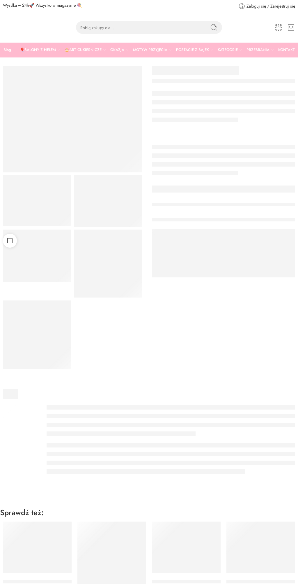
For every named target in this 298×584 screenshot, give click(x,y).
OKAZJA (117, 50)
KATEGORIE (228, 50)
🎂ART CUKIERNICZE (83, 50)
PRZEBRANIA (257, 50)
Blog (7, 50)
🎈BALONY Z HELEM (38, 50)
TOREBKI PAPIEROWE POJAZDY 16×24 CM (124, 566)
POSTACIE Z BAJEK (192, 50)
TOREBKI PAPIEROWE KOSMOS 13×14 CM (49, 548)
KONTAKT (286, 50)
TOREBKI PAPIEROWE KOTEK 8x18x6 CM (197, 548)
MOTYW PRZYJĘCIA (150, 50)
